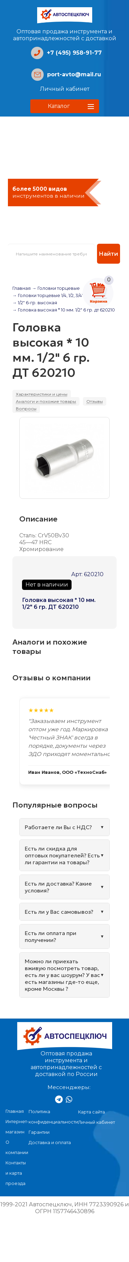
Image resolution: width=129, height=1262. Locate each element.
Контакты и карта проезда (16, 1173)
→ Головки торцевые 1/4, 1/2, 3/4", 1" (50, 295)
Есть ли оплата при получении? (50, 936)
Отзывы (94, 401)
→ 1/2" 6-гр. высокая (34, 302)
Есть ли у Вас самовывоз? (59, 911)
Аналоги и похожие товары (46, 401)
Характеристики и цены (41, 394)
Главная (21, 288)
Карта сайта (91, 1112)
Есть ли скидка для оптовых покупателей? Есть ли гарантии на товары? (62, 855)
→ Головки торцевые (56, 288)
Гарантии (39, 1132)
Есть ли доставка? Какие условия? (58, 887)
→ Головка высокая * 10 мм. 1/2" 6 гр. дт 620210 (63, 309)
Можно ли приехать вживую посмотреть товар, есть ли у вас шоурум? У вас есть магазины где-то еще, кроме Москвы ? (62, 975)
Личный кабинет (64, 89)
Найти (108, 253)
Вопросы (26, 408)
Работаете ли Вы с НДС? (58, 827)
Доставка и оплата (50, 1142)
